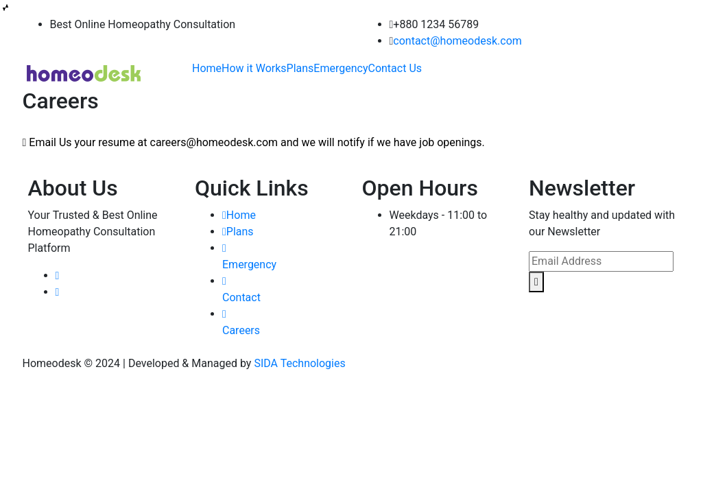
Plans (300, 68)
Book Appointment (642, 73)
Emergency (340, 68)
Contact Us (395, 68)
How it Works (254, 68)
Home (207, 68)
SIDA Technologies (299, 363)
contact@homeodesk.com (457, 40)
